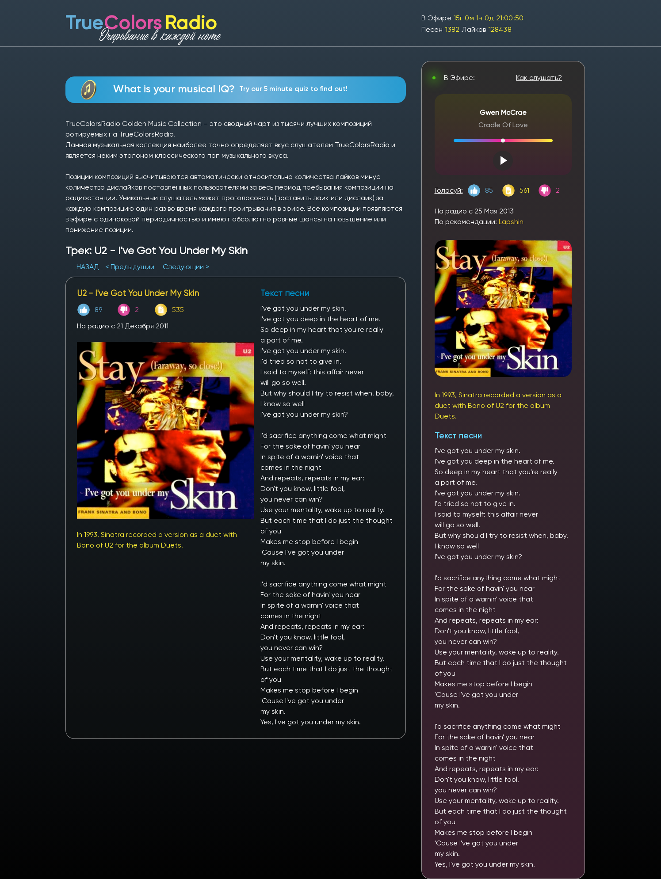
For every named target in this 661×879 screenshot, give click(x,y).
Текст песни (458, 435)
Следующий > (186, 267)
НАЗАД (88, 267)
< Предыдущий (129, 267)
